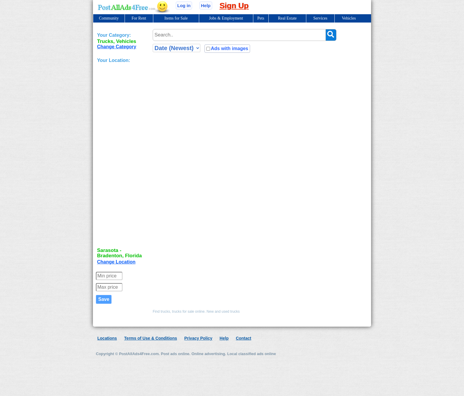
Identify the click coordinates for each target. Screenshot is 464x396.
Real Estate (287, 18)
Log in (184, 5)
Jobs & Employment (226, 18)
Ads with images (229, 48)
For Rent (138, 18)
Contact (243, 338)
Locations (107, 338)
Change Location (116, 261)
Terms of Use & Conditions (150, 338)
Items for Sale (176, 18)
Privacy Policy (198, 338)
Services (320, 18)
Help (206, 5)
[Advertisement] (120, 156)
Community (109, 18)
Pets (260, 18)
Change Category (116, 46)
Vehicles (349, 18)
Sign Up (234, 5)
